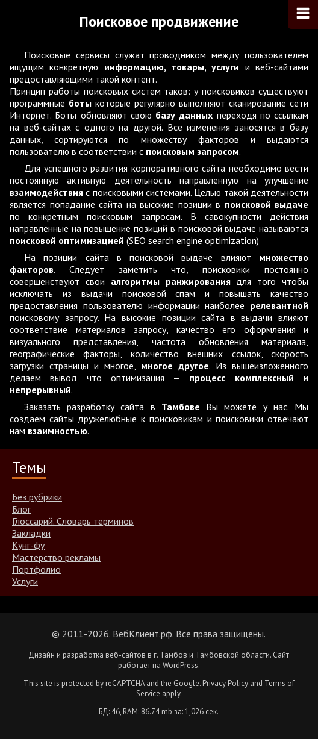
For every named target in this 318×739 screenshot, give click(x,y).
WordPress (180, 665)
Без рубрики (37, 497)
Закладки (31, 533)
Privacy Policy (225, 683)
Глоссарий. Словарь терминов (73, 521)
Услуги (25, 581)
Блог (21, 509)
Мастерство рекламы (56, 557)
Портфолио (36, 569)
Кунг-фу (28, 545)
